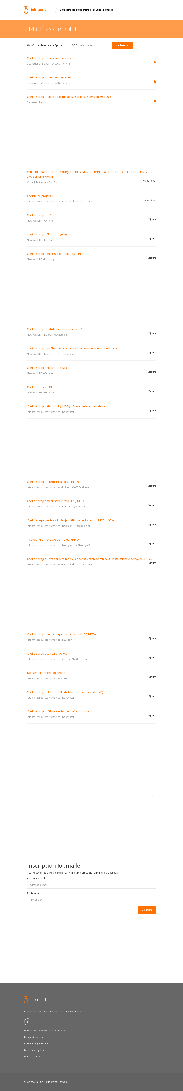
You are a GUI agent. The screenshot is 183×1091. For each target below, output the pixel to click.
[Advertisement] (91, 137)
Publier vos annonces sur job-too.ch (44, 1030)
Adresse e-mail (36, 878)
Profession (33, 893)
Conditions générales (36, 1043)
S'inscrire (147, 910)
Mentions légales (34, 1050)
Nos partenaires (33, 1037)
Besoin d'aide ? (32, 1056)
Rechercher (123, 45)
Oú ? (74, 45)
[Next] (155, 792)
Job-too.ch (32, 1082)
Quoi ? (31, 45)
